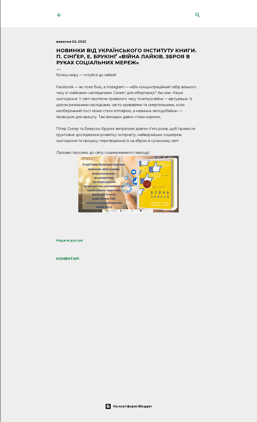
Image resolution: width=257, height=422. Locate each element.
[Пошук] (198, 14)
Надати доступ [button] (69, 240)
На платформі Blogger (128, 406)
